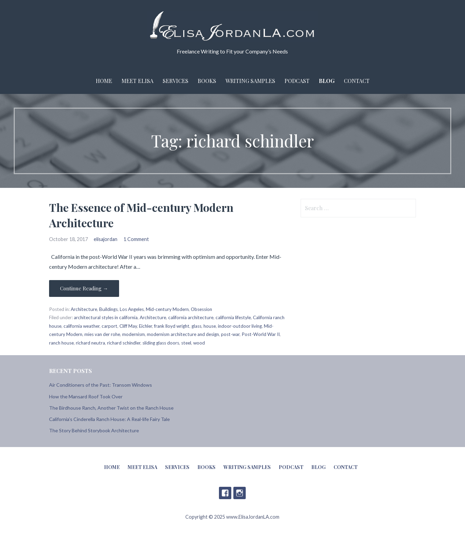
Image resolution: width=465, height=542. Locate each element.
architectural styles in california (106, 317)
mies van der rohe (102, 334)
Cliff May (128, 326)
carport (109, 326)
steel (186, 343)
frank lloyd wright (171, 326)
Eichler (145, 326)
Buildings (108, 309)
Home (104, 80)
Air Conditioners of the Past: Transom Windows (100, 385)
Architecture (84, 309)
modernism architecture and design (183, 334)
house (210, 326)
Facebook (225, 493)
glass (196, 326)
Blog (327, 80)
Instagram (239, 493)
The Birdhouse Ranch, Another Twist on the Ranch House (111, 408)
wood (199, 343)
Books (207, 80)
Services (175, 80)
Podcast (297, 80)
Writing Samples (250, 80)
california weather (81, 326)
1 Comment (136, 239)
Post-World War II (261, 334)
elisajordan (105, 239)
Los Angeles (132, 309)
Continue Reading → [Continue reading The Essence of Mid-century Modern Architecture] (84, 288)
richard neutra (90, 343)
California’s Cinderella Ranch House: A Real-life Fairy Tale (109, 419)
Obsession (201, 309)
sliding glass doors (160, 343)
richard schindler (123, 343)
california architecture (190, 317)
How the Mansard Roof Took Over (86, 396)
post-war (230, 334)
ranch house (61, 343)
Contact (357, 80)
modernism (133, 334)
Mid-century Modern (167, 309)
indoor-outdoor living (240, 326)
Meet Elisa (137, 80)
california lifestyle (233, 317)
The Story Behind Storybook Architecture (94, 430)
